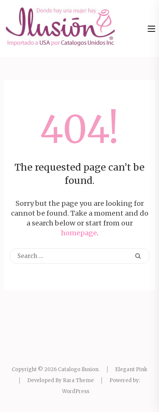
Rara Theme (78, 380)
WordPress (75, 391)
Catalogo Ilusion (78, 369)
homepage (79, 233)
